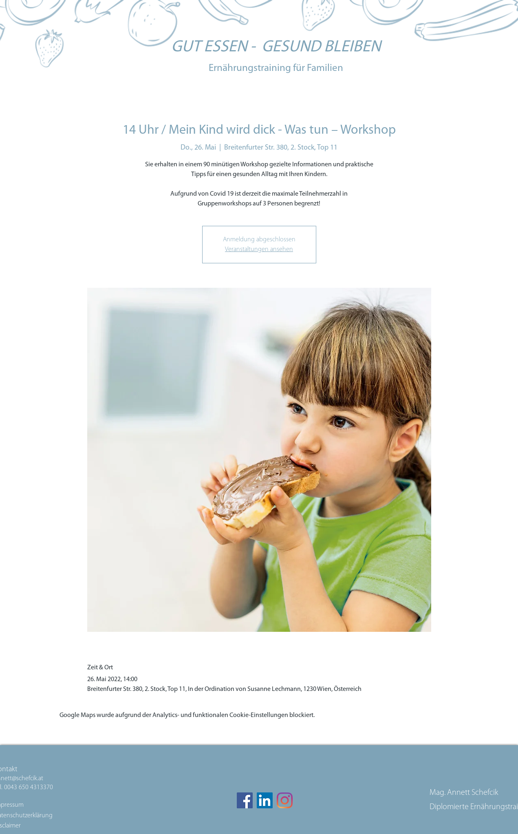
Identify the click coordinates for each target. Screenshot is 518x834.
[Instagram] (285, 800)
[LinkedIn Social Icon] (265, 800)
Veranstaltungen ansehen (259, 249)
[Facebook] (245, 800)
